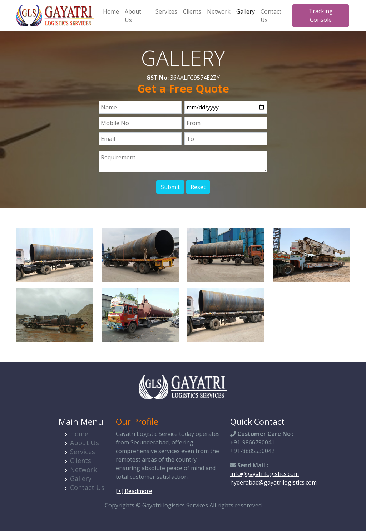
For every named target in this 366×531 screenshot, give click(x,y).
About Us (133, 16)
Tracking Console (321, 15)
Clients (192, 11)
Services (166, 11)
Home (111, 11)
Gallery (245, 11)
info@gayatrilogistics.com (264, 474)
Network (219, 11)
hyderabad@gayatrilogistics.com (273, 482)
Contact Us (271, 16)
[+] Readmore (134, 491)
